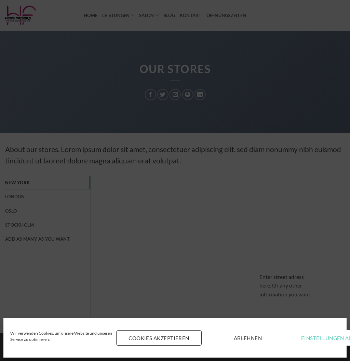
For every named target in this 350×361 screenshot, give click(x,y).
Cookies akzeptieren (159, 338)
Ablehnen (248, 338)
